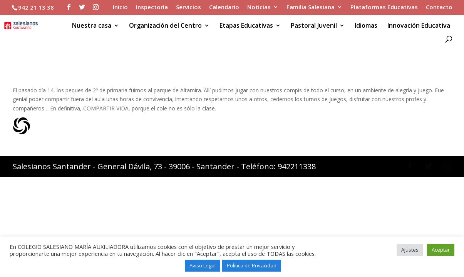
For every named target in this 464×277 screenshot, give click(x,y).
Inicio (120, 7)
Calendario (224, 7)
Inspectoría (152, 7)
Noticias (259, 7)
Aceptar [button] (441, 249)
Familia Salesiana (310, 7)
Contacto (439, 7)
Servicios (188, 7)
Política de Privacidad (251, 265)
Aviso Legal (202, 265)
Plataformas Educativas (384, 7)
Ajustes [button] (410, 249)
